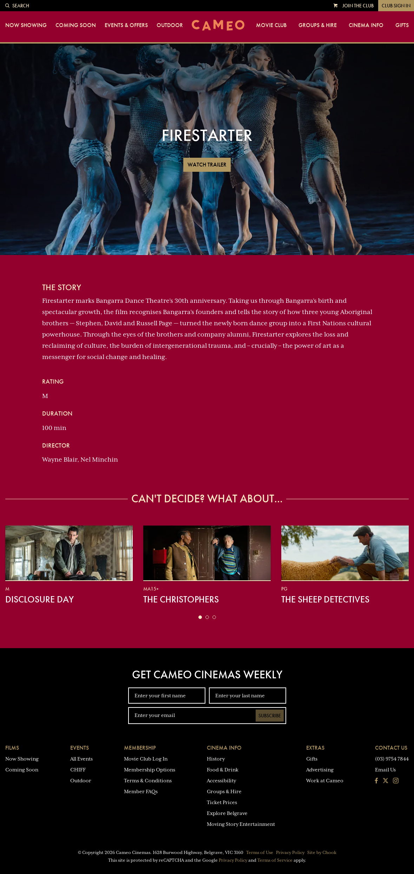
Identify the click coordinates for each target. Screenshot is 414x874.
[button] (200, 617)
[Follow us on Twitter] (385, 781)
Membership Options (149, 769)
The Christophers (181, 599)
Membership (140, 747)
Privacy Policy (290, 852)
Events (79, 747)
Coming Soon (75, 25)
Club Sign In (396, 5)
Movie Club (271, 25)
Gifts (402, 25)
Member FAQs (141, 791)
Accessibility (221, 780)
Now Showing (26, 25)
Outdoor (170, 25)
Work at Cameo (324, 780)
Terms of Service (275, 860)
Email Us (385, 769)
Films (12, 747)
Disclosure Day (39, 599)
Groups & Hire (317, 25)
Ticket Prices (222, 802)
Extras (315, 747)
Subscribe (269, 715)
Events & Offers (126, 25)
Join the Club (358, 5)
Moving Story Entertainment (241, 824)
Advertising (320, 769)
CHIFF (78, 769)
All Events (81, 759)
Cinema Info (366, 25)
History (216, 759)
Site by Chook (321, 852)
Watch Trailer (207, 164)
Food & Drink (222, 769)
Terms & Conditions (148, 780)
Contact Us (391, 747)
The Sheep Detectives (325, 599)
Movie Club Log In (145, 759)
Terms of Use (259, 852)
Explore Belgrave (227, 813)
